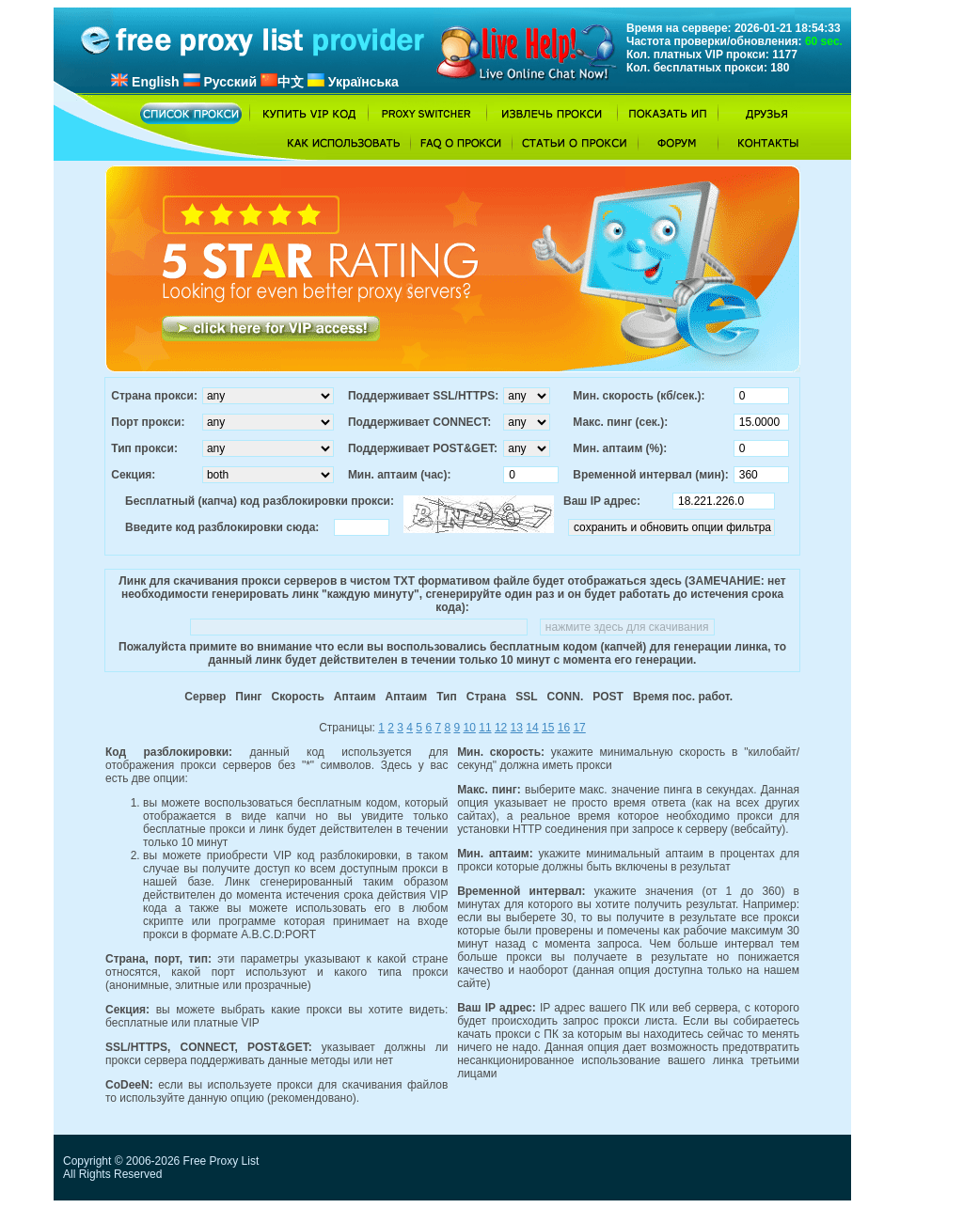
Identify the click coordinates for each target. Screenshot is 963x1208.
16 (564, 727)
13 (517, 727)
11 (485, 727)
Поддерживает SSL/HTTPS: (423, 395)
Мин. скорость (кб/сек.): (638, 395)
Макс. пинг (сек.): (620, 422)
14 (532, 727)
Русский (220, 81)
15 (548, 727)
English (145, 81)
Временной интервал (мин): (650, 474)
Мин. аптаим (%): (620, 448)
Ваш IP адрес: (601, 501)
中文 (282, 81)
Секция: (133, 474)
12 (501, 727)
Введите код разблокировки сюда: (222, 527)
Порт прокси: (147, 422)
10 (470, 727)
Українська (353, 81)
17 (579, 727)
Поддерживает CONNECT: (419, 422)
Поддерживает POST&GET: (422, 448)
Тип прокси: (144, 448)
